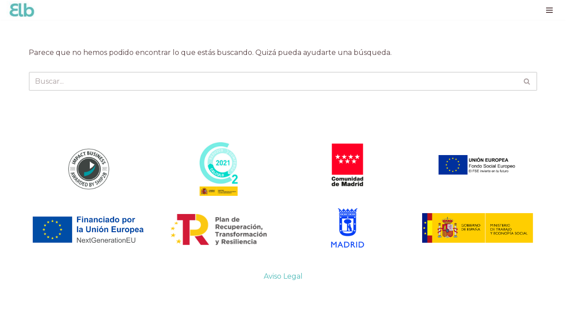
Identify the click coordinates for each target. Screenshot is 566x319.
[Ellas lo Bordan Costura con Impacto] (22, 10)
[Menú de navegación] (549, 10)
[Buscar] (273, 81)
